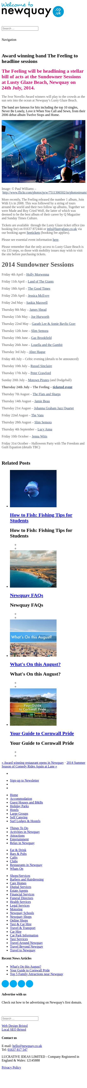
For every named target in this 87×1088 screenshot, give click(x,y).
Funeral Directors (21, 898)
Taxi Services (19, 939)
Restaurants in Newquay (26, 865)
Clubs (14, 861)
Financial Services (22, 894)
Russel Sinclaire (41, 366)
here (56, 239)
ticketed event (62, 387)
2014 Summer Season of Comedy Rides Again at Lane (43, 764)
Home (14, 795)
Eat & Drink (18, 850)
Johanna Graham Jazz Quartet (54, 408)
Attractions (17, 835)
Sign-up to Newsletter (24, 780)
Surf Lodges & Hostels (25, 821)
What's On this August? (35, 664)
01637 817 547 (18, 1049)
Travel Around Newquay (26, 943)
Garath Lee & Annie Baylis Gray (54, 323)
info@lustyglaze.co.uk (62, 229)
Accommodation (21, 798)
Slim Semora (39, 331)
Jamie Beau (42, 401)
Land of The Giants (41, 281)
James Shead (37, 309)
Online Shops (19, 920)
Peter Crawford (41, 373)
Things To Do (19, 828)
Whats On (16, 868)
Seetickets (33, 232)
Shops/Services (20, 875)
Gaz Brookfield (41, 338)
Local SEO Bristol (14, 1029)
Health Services (20, 902)
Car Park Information (24, 935)
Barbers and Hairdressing (27, 879)
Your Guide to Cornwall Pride (42, 733)
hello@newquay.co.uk (27, 1046)
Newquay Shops (20, 916)
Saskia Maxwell (37, 302)
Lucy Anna (44, 429)
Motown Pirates (38, 380)
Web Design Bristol (15, 1026)
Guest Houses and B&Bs (26, 802)
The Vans (37, 415)
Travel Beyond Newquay (26, 946)
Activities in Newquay (25, 832)
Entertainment (19, 839)
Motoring (16, 909)
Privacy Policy (11, 1067)
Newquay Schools (22, 913)
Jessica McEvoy (39, 295)
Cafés (13, 857)
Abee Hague (37, 352)
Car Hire (16, 931)
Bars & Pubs (18, 853)
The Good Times (39, 288)
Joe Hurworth (40, 316)
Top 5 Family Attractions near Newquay (36, 974)
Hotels (14, 810)
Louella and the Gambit (47, 345)
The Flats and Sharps (47, 394)
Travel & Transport (22, 928)
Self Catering (19, 817)
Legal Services (20, 905)
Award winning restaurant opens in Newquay (33, 762)
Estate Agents (19, 890)
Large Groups (19, 813)
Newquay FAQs (26, 595)
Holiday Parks (19, 806)
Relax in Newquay (22, 843)
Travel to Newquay (22, 950)
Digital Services (20, 887)
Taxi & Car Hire (20, 924)
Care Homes (18, 883)
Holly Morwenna (37, 274)
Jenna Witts (39, 436)
